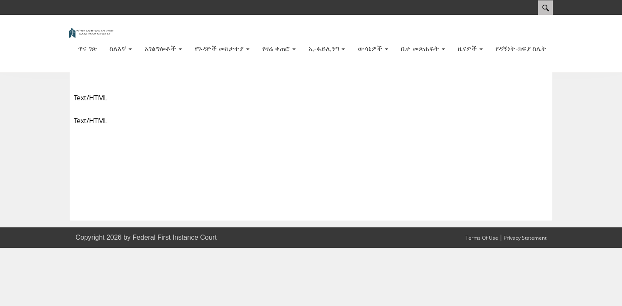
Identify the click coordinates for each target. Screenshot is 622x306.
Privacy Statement (525, 237)
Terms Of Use (481, 237)
